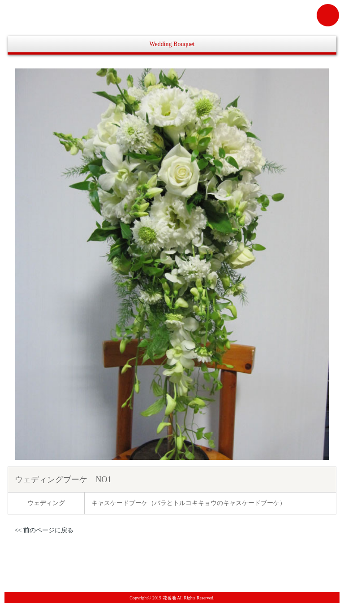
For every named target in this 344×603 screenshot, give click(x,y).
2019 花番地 (164, 597)
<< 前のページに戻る (43, 530)
